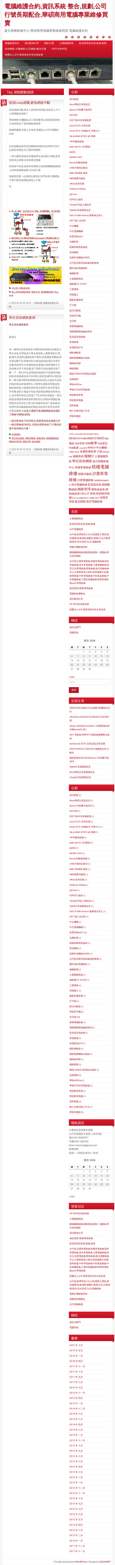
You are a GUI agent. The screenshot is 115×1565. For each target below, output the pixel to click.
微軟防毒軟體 (76, 300)
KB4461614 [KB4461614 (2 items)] (76, 438)
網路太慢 (35, 292)
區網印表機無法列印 (79, 257)
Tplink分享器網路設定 (80, 210)
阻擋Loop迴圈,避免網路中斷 (29, 103)
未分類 (15, 288)
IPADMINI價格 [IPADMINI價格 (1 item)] (88, 434)
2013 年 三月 (76, 1472)
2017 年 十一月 (77, 1366)
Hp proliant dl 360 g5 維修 (82, 136)
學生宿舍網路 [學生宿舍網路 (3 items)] (82, 461)
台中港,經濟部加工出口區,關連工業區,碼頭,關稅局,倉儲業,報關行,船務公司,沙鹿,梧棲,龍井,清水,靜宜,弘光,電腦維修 (89, 538)
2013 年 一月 (76, 1482)
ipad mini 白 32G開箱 (79, 146)
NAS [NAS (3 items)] (100, 438)
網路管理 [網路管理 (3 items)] (84, 489)
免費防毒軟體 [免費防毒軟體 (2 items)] (88, 451)
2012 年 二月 (76, 1535)
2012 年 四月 (76, 1525)
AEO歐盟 (73, 99)
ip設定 (72, 152)
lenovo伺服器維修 (78, 162)
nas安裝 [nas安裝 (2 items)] (80, 443)
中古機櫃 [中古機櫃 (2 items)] (101, 447)
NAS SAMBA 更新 (78, 173)
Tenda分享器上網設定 (80, 204)
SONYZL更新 (76, 199)
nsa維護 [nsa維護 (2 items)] (74, 447)
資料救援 (73, 405)
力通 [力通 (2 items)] (99, 451)
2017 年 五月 (76, 1377)
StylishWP (105, 1561)
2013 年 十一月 (77, 1440)
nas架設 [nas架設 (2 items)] (103, 443)
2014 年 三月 (76, 1429)
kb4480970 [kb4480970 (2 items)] (90, 438)
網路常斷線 (30, 438)
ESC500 (73, 115)
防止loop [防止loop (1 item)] (75, 498)
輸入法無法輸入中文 (79, 410)
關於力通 (49, 43)
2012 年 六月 (76, 1514)
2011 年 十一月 (77, 1551)
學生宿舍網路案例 (22, 317)
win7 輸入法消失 (77, 220)
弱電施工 (73, 294)
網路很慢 (41, 438)
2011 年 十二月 (77, 1546)
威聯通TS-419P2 (78, 284)
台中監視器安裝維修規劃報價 (84, 263)
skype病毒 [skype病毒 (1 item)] (83, 448)
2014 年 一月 (76, 1435)
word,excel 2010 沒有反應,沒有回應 (87, 743)
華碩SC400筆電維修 (79, 389)
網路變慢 (73, 368)
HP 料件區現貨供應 (79, 604)
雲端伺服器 (75, 416)
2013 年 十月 (76, 1445)
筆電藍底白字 (76, 347)
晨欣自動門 (75, 627)
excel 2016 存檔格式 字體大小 (84, 131)
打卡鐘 (72, 305)
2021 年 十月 (76, 1345)
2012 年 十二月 (77, 1488)
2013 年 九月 (76, 1451)
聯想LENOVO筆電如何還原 (82, 373)
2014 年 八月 (76, 1419)
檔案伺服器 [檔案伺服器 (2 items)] (85, 474)
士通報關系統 (66, 43)
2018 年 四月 (76, 1361)
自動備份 (73, 379)
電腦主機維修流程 (78, 547)
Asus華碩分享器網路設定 (82, 772)
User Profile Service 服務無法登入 (86, 215)
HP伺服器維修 (76, 141)
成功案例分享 (32, 43)
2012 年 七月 (76, 1509)
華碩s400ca (75, 384)
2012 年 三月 (76, 1530)
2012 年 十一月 (77, 1493)
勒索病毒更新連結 (78, 247)
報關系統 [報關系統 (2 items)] (78, 456)
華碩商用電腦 (76, 400)
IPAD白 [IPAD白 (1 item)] (96, 434)
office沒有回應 (76, 183)
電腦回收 (73, 632)
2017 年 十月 (76, 1371)
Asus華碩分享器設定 (79, 104)
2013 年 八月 (76, 1456)
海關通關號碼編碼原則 (80, 331)
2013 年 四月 (76, 1466)
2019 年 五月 (76, 1350)
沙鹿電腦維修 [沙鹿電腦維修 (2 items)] (85, 480)
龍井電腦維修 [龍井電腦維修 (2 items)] (94, 501)
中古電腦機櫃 (76, 231)
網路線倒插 (24, 288)
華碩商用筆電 (76, 395)
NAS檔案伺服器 (77, 178)
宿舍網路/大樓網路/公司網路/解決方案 (25, 48)
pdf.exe (73, 194)
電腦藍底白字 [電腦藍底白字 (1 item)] (84, 498)
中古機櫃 (73, 226)
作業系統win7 (76, 236)
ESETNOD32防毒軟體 (80, 120)
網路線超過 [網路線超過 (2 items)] (98, 489)
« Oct (71, 677)
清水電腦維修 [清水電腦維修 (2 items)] (79, 484)
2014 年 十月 (76, 1414)
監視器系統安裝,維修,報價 (92, 43)
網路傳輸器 (75, 352)
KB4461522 (75, 157)
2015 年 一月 (76, 1403)
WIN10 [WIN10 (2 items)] (91, 447)
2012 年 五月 (76, 1519)
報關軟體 (73, 273)
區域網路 (16, 434)
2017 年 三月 (76, 1382)
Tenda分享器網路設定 (80, 777)
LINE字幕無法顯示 (78, 167)
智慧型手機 (75, 315)
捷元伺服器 (75, 310)
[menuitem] (12, 43)
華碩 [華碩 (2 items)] (93, 493)
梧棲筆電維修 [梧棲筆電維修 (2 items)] (83, 467)
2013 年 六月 (76, 1461)
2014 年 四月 (76, 1424)
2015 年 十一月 (77, 1392)
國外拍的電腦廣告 (78, 268)
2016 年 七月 (76, 1387)
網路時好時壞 (15, 441)
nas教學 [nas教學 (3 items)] (91, 443)
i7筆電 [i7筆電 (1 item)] (71, 434)
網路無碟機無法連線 (79, 358)
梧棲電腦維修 (76, 326)
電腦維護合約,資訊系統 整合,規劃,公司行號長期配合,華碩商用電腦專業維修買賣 (56, 14)
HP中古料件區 (59, 48)
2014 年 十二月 (77, 1408)
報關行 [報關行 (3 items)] (89, 456)
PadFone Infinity (77, 189)
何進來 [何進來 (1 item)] (76, 452)
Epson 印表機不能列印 (80, 109)
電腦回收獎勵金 (77, 593)
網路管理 (27, 441)
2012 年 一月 (76, 1540)
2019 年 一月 (76, 1356)
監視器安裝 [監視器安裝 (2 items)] (94, 484)
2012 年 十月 (76, 1498)
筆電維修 (73, 342)
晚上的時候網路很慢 (21, 292)
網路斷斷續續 (47, 292)
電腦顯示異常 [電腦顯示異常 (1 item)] (94, 498)
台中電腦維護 (76, 529)
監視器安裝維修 (77, 336)
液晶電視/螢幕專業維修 (81, 588)
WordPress (81, 1561)
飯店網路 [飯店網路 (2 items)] (80, 501)
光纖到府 (73, 241)
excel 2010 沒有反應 (79, 125)
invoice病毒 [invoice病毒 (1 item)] (78, 434)
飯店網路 (36, 441)
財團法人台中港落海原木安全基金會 (24, 54)
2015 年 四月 (76, 1398)
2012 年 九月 (76, 1503)
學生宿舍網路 (18, 438)
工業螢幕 (73, 289)
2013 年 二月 (76, 1477)
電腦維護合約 (12, 43)
